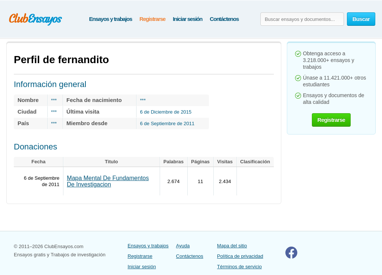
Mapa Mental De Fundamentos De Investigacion (108, 181)
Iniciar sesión (187, 19)
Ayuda (183, 245)
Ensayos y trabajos (110, 19)
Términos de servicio (239, 266)
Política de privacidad (240, 256)
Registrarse (152, 19)
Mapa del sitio (232, 245)
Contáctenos (224, 19)
